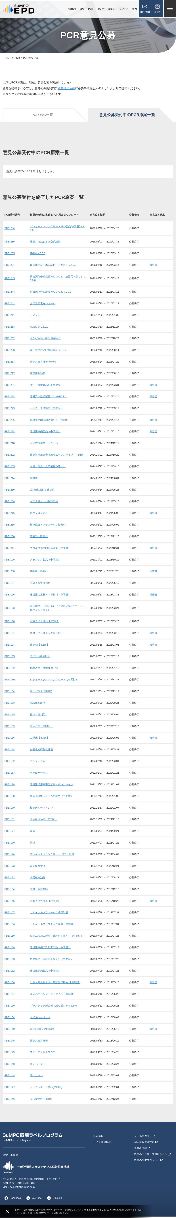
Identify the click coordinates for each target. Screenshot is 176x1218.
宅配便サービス (39, 774)
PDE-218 (10, 444)
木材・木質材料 (39, 890)
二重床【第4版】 (39, 739)
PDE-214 (10, 479)
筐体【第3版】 (38, 716)
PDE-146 (10, 1100)
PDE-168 (10, 948)
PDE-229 (10, 409)
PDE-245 (10, 279)
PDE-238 (10, 328)
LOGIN (157, 9)
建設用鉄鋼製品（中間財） (45, 433)
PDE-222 (10, 456)
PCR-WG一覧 (42, 116)
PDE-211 (10, 549)
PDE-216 (10, 514)
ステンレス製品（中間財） (45, 561)
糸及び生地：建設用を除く (45, 339)
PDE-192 (10, 669)
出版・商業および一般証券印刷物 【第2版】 (55, 983)
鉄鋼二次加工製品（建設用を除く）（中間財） (56, 937)
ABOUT (71, 9)
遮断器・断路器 (39, 537)
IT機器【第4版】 (39, 572)
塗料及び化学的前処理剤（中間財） (50, 549)
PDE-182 (10, 762)
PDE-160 (10, 1007)
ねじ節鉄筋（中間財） (42, 1030)
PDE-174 (10, 855)
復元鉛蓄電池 (37, 867)
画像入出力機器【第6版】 (44, 622)
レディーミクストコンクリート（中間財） (54, 681)
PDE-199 (10, 561)
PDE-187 (10, 584)
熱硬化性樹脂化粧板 (41, 750)
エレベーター (37, 1065)
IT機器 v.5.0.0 (37, 254)
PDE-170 (10, 844)
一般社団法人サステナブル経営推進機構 (36, 1168)
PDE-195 (10, 657)
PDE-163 (10, 960)
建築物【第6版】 (39, 646)
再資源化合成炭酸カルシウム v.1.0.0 (50, 293)
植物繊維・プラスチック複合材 (48, 526)
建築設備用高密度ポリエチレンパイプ (51, 785)
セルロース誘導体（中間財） (46, 409)
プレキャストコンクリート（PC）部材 (52, 855)
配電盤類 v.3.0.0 (39, 328)
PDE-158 (10, 983)
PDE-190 (10, 681)
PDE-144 (10, 1077)
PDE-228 (10, 351)
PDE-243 (10, 293)
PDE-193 (10, 609)
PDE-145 (10, 902)
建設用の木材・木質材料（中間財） (50, 596)
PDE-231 (10, 386)
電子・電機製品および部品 (45, 386)
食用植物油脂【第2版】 (43, 820)
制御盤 (34, 479)
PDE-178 (10, 785)
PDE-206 (10, 537)
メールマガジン (144, 1137)
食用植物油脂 (37, 879)
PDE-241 (10, 316)
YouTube (33, 1199)
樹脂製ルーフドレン (41, 809)
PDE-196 (10, 596)
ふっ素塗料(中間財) (41, 1100)
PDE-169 (10, 937)
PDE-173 (10, 867)
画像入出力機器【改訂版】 (45, 902)
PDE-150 (10, 1030)
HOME (7, 59)
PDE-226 (10, 421)
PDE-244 (10, 229)
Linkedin (53, 1199)
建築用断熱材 (37, 374)
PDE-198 (10, 622)
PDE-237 (10, 266)
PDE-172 (10, 879)
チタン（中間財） (40, 657)
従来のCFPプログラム (148, 1160)
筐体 (32, 832)
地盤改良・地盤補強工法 (44, 669)
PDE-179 (10, 809)
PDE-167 (10, 914)
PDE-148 (10, 1065)
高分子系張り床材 (40, 584)
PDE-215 (10, 526)
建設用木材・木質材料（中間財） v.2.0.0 (53, 266)
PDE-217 (10, 374)
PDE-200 (10, 572)
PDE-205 (10, 467)
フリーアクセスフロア (42, 1053)
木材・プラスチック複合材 (45, 634)
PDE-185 (10, 716)
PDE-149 (10, 1053)
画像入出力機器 (39, 1042)
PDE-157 (10, 995)
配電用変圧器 (37, 704)
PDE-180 (10, 797)
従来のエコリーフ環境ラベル (152, 1155)
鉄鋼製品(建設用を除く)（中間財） (50, 421)
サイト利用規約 (102, 1143)
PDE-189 (10, 727)
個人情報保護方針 (146, 1143)
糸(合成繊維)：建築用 (42, 491)
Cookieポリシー (41, 1213)
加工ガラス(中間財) (41, 692)
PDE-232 (10, 339)
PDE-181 (10, 820)
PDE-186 (10, 739)
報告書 (153, 266)
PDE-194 (10, 692)
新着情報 (98, 1137)
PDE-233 (10, 363)
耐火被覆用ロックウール (44, 444)
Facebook (12, 1199)
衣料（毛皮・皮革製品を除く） (48, 467)
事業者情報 (142, 1149)
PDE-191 (10, 634)
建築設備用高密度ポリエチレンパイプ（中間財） (58, 456)
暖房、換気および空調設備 (45, 243)
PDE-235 (10, 254)
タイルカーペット (40, 1018)
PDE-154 (10, 1018)
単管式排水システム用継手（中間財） (51, 797)
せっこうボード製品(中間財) (46, 1088)
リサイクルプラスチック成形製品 (49, 914)
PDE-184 (10, 750)
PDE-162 (10, 972)
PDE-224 (10, 433)
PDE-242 (10, 304)
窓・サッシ (36, 1077)
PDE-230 (10, 243)
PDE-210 (10, 491)
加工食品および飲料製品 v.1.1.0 (48, 351)
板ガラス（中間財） (41, 727)
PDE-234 (10, 398)
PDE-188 (10, 704)
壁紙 (32, 844)
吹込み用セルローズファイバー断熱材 (51, 995)
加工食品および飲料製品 (44, 502)
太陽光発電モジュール (42, 304)
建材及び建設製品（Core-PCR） (48, 398)
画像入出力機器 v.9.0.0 (43, 363)
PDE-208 (10, 502)
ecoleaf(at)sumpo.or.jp (22, 1188)
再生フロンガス (39, 514)
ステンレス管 (37, 762)
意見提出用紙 (66, 89)
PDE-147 (10, 1088)
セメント (35, 316)
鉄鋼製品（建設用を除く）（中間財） (51, 960)
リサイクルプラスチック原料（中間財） (53, 925)
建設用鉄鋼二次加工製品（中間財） (50, 948)
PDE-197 (10, 646)
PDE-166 (10, 925)
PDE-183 (10, 774)
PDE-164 (10, 890)
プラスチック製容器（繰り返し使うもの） (54, 1007)
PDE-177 (10, 832)
